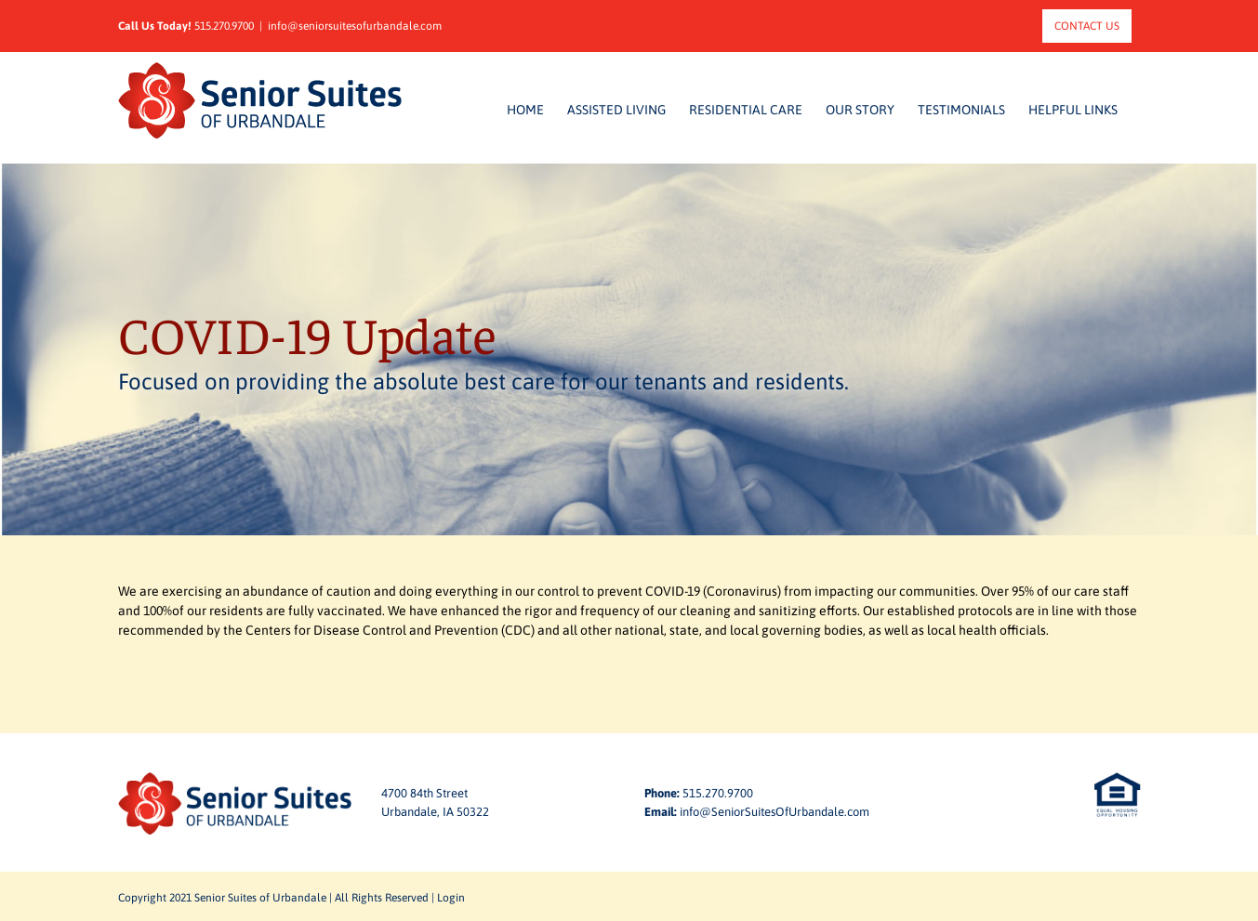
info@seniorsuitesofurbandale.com (355, 26)
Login (451, 897)
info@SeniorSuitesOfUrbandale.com (774, 812)
